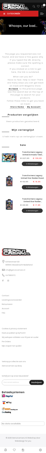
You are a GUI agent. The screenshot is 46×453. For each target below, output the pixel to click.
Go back (13, 89)
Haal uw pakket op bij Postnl (13, 333)
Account (5, 308)
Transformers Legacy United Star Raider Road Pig (32, 176)
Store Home (17, 107)
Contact (5, 295)
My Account (34, 107)
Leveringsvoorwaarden (12, 300)
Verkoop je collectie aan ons (14, 361)
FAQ (3, 313)
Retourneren (7, 304)
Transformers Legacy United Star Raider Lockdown (32, 200)
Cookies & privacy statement (14, 328)
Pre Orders (6, 341)
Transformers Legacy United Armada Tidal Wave (32, 153)
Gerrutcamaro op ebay (12, 366)
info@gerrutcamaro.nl (15, 270)
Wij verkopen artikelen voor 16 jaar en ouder (20, 337)
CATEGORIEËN (11, 13)
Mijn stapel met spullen (12, 346)
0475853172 (10, 275)
